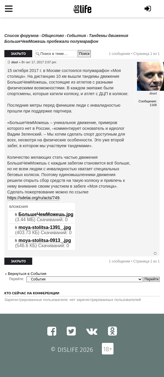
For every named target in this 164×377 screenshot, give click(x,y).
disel (14, 62)
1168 (153, 105)
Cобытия (76, 35)
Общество (53, 35)
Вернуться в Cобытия (27, 273)
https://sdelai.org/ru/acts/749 (33, 197)
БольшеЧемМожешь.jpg (45, 214)
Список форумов (21, 35)
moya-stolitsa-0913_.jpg (44, 240)
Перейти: (16, 279)
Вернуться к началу (155, 253)
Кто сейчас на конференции (31, 293)
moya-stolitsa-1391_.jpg (44, 227)
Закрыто (18, 53)
